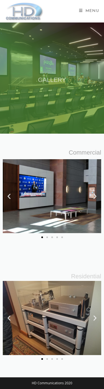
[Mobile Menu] (89, 11)
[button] (9, 196)
